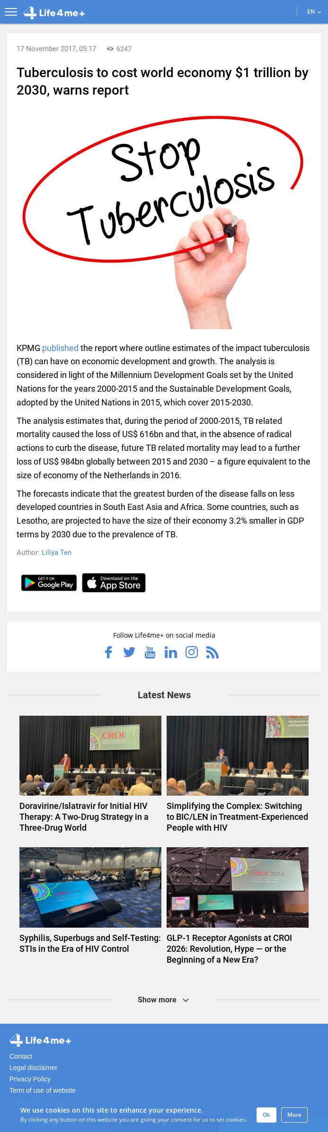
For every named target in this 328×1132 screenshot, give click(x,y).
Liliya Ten (56, 552)
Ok (266, 1115)
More (294, 1115)
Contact (20, 1056)
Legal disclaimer (33, 1067)
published (60, 348)
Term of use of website (42, 1090)
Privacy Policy (30, 1079)
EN (314, 12)
